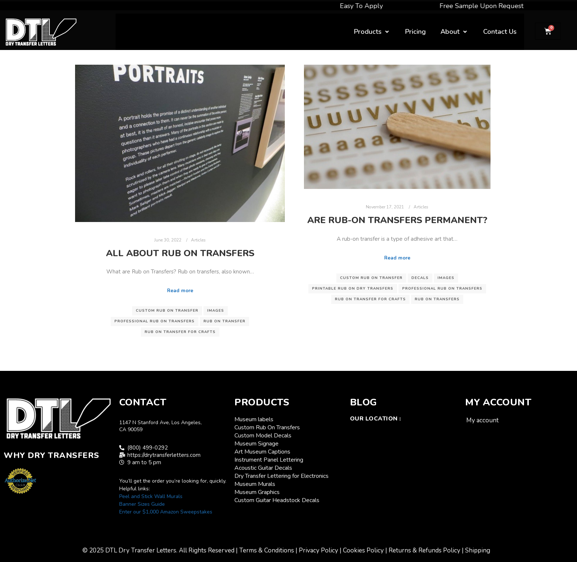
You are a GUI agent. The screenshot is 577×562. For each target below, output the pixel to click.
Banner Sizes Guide (142, 504)
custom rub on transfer (167, 310)
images (215, 310)
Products (372, 31)
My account (482, 420)
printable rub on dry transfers (352, 288)
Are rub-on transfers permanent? (397, 220)
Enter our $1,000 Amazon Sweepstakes (165, 511)
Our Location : (375, 419)
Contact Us (500, 31)
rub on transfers (437, 299)
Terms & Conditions (266, 550)
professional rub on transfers (154, 321)
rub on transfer (224, 321)
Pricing (415, 31)
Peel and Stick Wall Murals (151, 496)
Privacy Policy (318, 550)
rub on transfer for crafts (180, 331)
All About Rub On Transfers (180, 253)
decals (420, 277)
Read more (180, 290)
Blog (363, 402)
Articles (198, 240)
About (454, 31)
